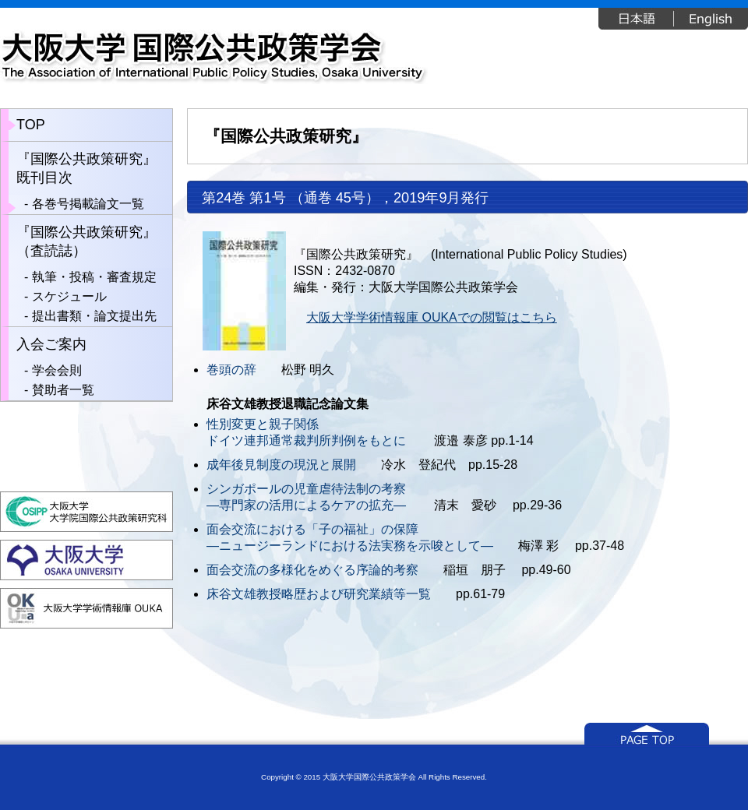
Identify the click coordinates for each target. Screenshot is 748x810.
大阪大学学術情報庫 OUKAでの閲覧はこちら (431, 317)
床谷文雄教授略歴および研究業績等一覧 (318, 593)
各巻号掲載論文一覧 (88, 203)
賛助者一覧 (63, 389)
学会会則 (57, 370)
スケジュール (69, 296)
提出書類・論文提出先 (94, 315)
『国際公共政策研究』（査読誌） (86, 241)
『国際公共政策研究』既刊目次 (86, 168)
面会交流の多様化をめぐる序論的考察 (312, 569)
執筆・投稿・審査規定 (94, 277)
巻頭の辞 (231, 369)
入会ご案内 (51, 344)
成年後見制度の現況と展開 (281, 464)
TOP (30, 124)
